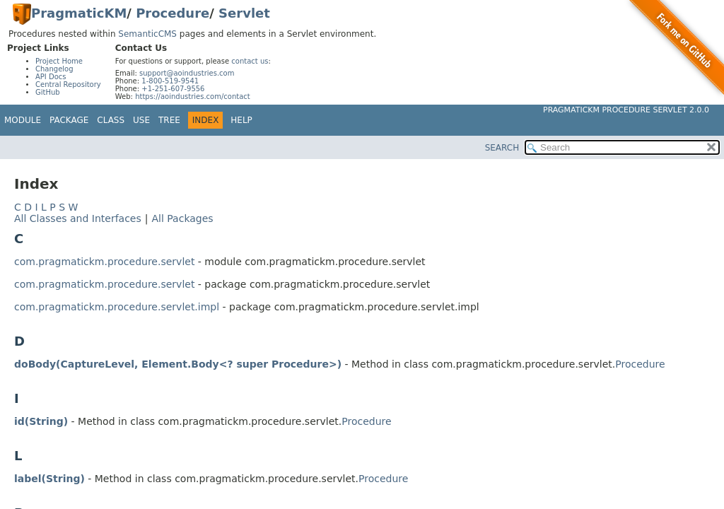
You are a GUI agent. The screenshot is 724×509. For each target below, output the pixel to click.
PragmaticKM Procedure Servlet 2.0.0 (626, 110)
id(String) (41, 421)
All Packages (182, 218)
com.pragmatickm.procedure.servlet (104, 261)
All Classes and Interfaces (77, 218)
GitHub (47, 92)
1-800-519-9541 (170, 81)
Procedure (172, 13)
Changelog (54, 69)
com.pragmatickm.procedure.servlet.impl (116, 306)
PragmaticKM (79, 13)
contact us (249, 61)
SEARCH (502, 148)
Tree (169, 120)
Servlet (244, 13)
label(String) (49, 478)
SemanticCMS (147, 34)
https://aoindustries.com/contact (192, 96)
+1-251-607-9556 (172, 89)
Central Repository (68, 84)
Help (241, 120)
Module (22, 120)
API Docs (50, 77)
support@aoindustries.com (186, 73)
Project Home (59, 61)
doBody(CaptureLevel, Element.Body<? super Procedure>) (177, 364)
